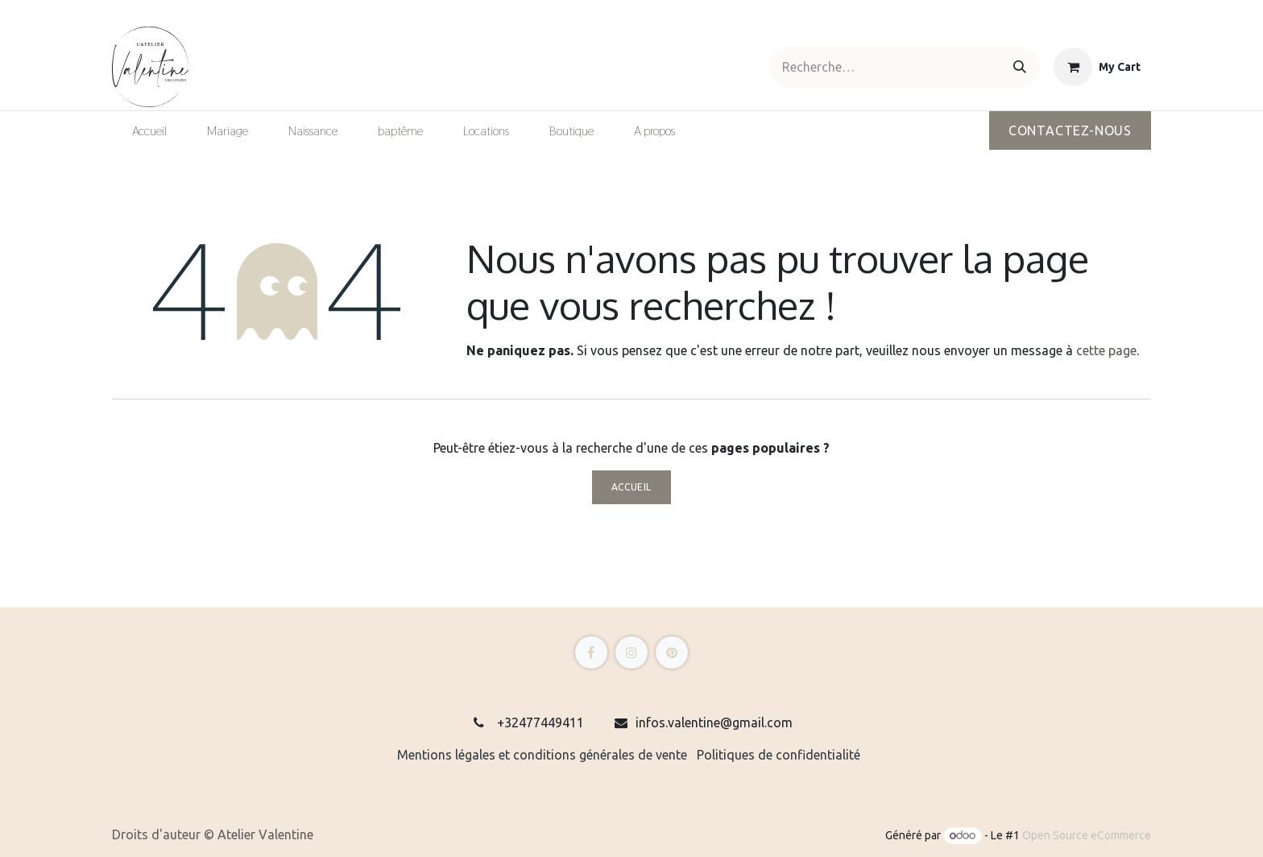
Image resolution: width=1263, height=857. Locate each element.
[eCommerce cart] (1097, 67)
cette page (1106, 350)
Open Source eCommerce (1086, 835)
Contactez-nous (1070, 130)
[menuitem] (149, 131)
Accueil (631, 487)
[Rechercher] (1020, 67)
